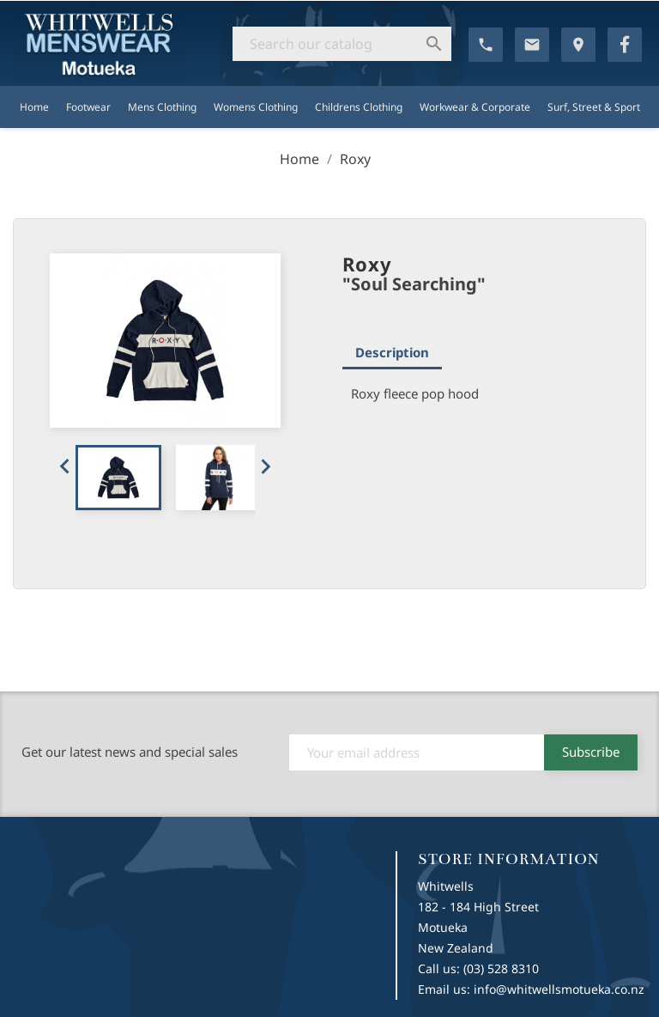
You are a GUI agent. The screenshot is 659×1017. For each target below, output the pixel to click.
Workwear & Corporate (475, 107)
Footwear (88, 107)
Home (34, 107)
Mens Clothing (162, 107)
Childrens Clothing (358, 107)
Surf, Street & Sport (593, 107)
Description (392, 352)
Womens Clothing (256, 107)
